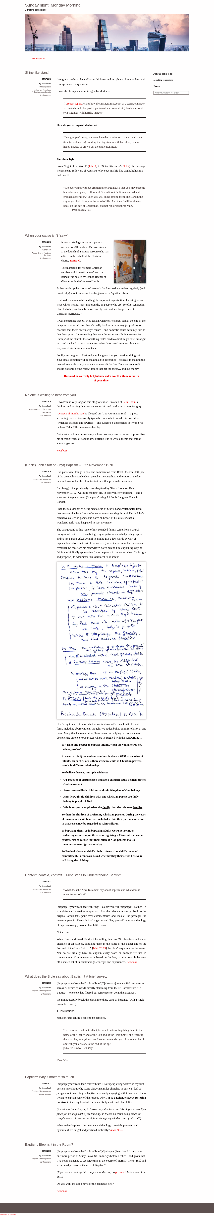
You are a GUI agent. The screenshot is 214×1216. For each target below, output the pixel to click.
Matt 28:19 (99, 948)
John (45, 90)
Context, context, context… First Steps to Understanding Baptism (73, 875)
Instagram (38, 90)
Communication (35, 409)
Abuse (34, 253)
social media (46, 92)
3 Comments (46, 482)
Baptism (35, 479)
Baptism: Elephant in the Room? (49, 1144)
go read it (120, 1172)
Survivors (47, 255)
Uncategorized (45, 87)
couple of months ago (71, 413)
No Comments (45, 95)
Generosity (46, 250)
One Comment (45, 1094)
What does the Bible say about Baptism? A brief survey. (66, 976)
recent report (74, 103)
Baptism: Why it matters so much (49, 1077)
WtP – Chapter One (38, 58)
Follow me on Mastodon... (9, 1214)
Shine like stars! (37, 72)
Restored (75, 260)
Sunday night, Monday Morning (53, 5)
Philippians (36, 92)
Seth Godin (129, 402)
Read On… (63, 450)
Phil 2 (126, 166)
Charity (40, 253)
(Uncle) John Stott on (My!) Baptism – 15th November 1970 (69, 465)
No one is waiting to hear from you (50, 395)
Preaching (47, 409)
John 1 (92, 166)
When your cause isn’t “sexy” (46, 235)
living (49, 90)
